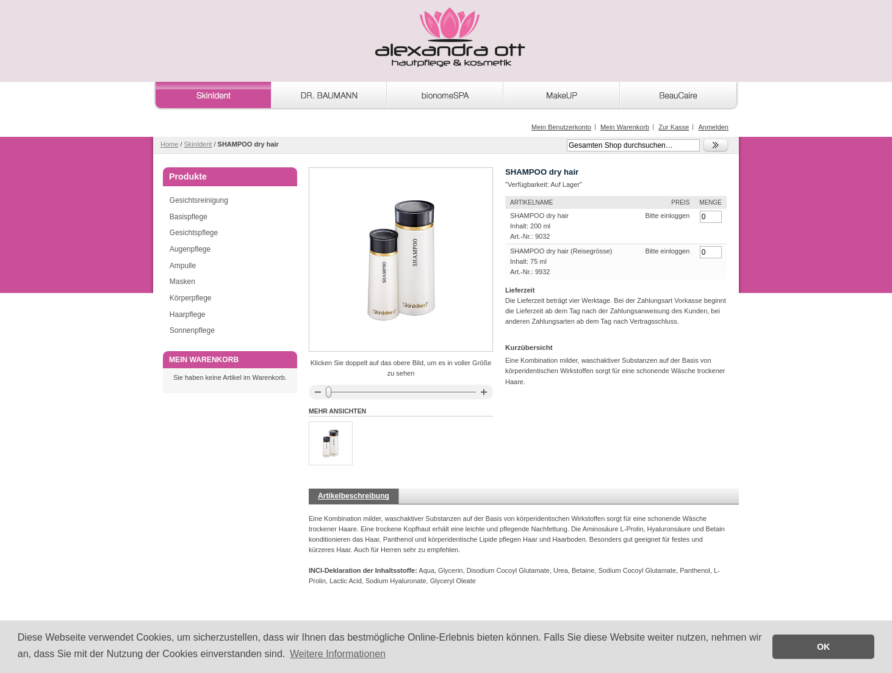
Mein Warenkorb (624, 127)
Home (169, 144)
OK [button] (823, 647)
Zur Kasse (673, 127)
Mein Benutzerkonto (561, 127)
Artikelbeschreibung (353, 496)
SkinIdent (198, 144)
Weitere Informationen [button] (338, 654)
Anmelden (713, 127)
